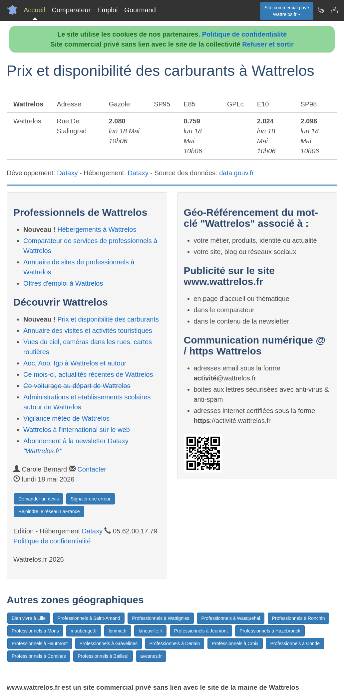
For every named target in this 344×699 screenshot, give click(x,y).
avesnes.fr (151, 656)
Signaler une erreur (91, 498)
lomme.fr (118, 630)
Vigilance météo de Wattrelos (66, 418)
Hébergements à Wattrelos (96, 229)
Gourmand (140, 10)
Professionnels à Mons (35, 630)
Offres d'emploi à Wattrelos (63, 283)
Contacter (91, 469)
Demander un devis (38, 498)
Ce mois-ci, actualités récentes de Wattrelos (88, 374)
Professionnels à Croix (235, 643)
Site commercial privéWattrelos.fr (286, 11)
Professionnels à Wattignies (160, 618)
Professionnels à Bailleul (103, 656)
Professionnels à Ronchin (298, 618)
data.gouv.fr (236, 173)
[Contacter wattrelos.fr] (334, 10)
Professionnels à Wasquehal (230, 618)
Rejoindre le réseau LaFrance (49, 511)
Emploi (107, 10)
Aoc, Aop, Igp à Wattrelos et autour (74, 363)
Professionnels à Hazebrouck (269, 630)
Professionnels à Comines (39, 656)
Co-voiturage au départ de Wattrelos (77, 385)
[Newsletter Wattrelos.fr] (320, 10)
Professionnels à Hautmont (40, 643)
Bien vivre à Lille (29, 618)
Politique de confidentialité (244, 34)
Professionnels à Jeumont (201, 630)
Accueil (34, 10)
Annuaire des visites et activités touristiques (87, 330)
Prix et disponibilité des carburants (108, 319)
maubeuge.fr (84, 630)
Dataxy (67, 173)
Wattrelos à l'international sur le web (76, 429)
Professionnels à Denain (175, 643)
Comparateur (71, 10)
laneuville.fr (150, 630)
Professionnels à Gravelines (109, 643)
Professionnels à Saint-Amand (89, 618)
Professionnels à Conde (295, 643)
